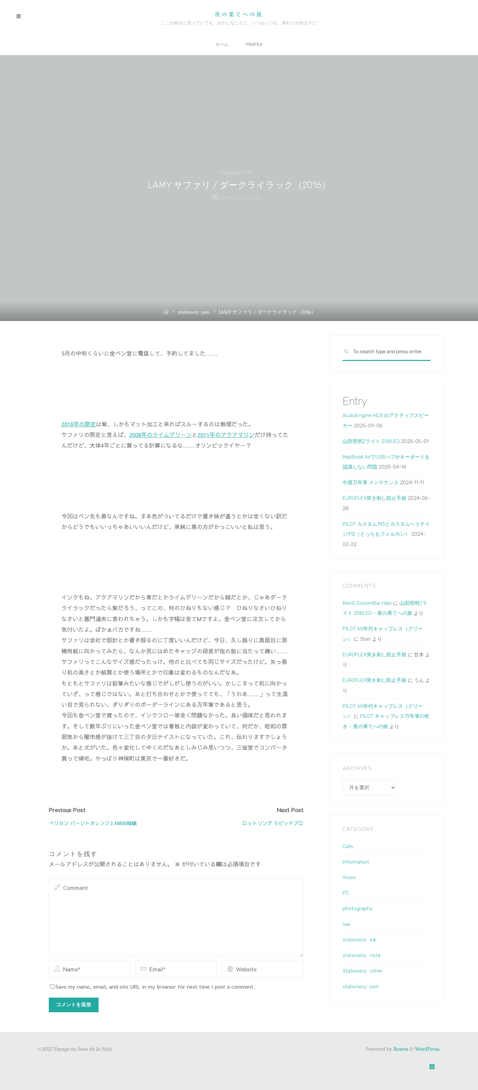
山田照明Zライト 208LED (371, 441)
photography (357, 909)
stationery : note (362, 955)
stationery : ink (359, 940)
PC (346, 893)
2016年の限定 (78, 424)
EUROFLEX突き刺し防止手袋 (374, 498)
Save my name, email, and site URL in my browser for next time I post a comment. (152, 986)
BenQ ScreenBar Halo (367, 603)
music (349, 878)
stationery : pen (236, 172)
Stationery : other (363, 971)
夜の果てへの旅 (239, 14)
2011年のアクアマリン (226, 434)
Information (356, 862)
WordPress (427, 1049)
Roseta (400, 1049)
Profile (255, 44)
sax (347, 924)
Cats (348, 846)
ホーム (220, 44)
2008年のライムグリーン (160, 434)
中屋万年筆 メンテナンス (371, 483)
